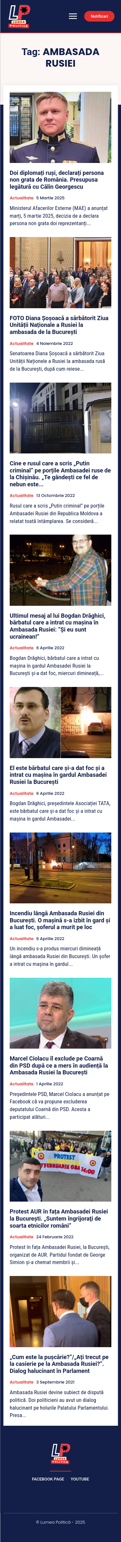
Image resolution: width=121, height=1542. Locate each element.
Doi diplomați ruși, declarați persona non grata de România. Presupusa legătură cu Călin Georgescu (57, 179)
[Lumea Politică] (60, 1453)
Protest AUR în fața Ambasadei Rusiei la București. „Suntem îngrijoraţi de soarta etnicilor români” (59, 1218)
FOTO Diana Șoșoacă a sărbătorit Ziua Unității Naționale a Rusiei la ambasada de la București (59, 325)
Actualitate (22, 198)
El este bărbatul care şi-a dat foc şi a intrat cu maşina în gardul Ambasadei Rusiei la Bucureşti (58, 775)
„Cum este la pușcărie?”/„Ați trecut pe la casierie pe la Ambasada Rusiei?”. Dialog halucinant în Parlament (59, 1364)
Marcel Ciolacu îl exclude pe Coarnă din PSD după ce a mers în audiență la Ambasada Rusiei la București (59, 1065)
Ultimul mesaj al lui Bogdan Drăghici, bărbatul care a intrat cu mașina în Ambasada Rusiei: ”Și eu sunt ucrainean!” (57, 626)
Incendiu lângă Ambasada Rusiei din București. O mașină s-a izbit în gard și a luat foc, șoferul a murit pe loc (60, 920)
